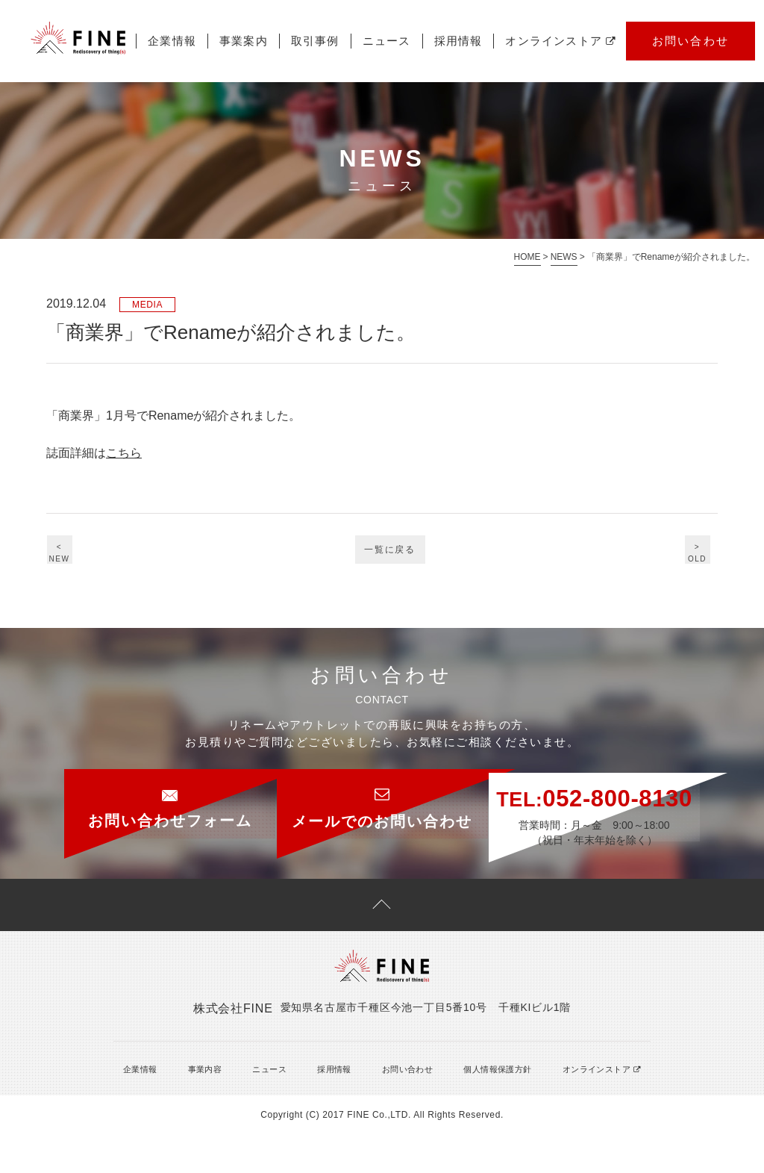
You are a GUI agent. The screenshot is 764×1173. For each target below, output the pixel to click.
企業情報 (36, 90)
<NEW (73, 554)
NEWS (564, 257)
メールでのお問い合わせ (382, 799)
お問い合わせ (554, 90)
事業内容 (196, 1107)
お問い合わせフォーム (128, 799)
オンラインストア (424, 90)
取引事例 (179, 90)
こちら (124, 453)
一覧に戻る (391, 556)
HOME (527, 257)
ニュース (250, 90)
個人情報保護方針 (481, 1107)
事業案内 (108, 90)
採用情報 (322, 90)
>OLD (691, 554)
